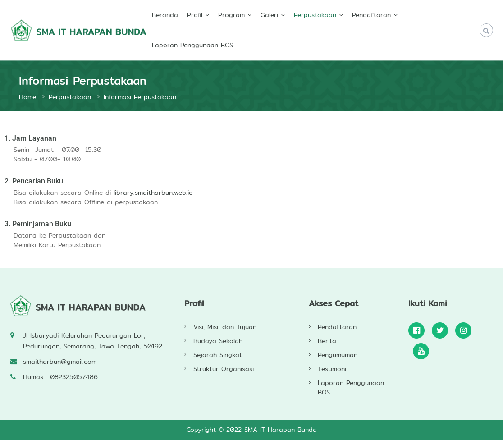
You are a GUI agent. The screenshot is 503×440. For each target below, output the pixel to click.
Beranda (165, 15)
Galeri (269, 15)
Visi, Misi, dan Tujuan (224, 327)
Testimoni (332, 369)
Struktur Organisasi (223, 369)
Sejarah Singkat (217, 355)
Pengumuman (337, 355)
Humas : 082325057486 (60, 377)
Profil (194, 15)
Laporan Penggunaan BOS (192, 45)
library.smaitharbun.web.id (153, 192)
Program (231, 15)
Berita (327, 341)
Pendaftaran (371, 15)
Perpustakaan (315, 15)
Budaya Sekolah (217, 341)
